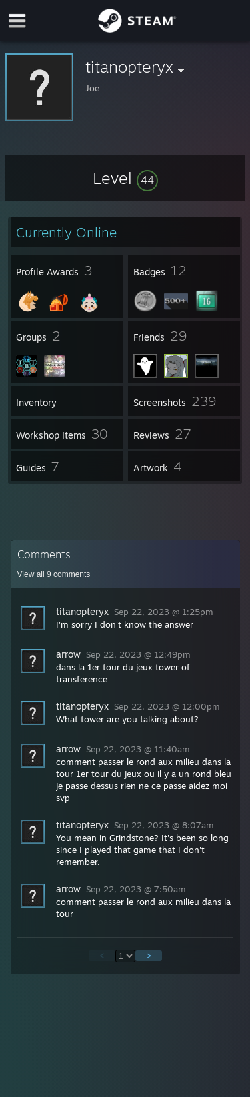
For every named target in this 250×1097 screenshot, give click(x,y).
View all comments (54, 574)
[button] (125, 178)
